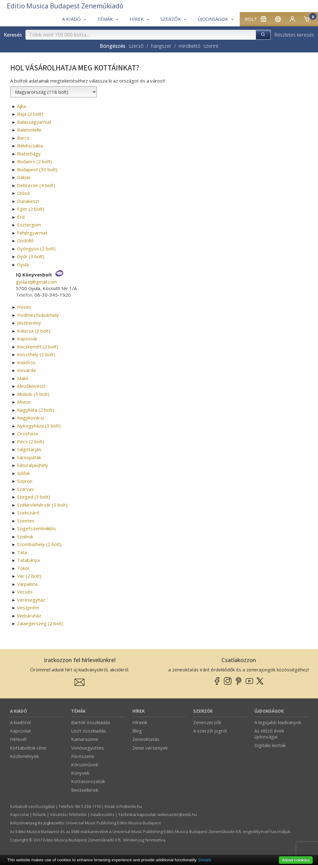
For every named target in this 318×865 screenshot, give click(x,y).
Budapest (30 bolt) (37, 169)
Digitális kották (270, 745)
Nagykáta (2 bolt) (35, 410)
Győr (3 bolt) (30, 256)
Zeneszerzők (207, 722)
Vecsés (25, 592)
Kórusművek (84, 764)
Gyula (23, 264)
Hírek (138, 711)
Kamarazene (84, 739)
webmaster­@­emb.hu (177, 814)
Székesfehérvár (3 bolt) (42, 505)
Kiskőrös (26, 362)
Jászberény (29, 323)
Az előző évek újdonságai (269, 734)
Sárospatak (29, 457)
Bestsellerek (84, 790)
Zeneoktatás (145, 739)
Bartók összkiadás (90, 722)
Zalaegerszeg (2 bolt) (40, 623)
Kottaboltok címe (28, 748)
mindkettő (189, 46)
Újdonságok (269, 711)
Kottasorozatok (88, 781)
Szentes (25, 521)
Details (204, 860)
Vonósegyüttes (87, 748)
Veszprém (28, 607)
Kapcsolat (20, 731)
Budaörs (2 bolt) (34, 161)
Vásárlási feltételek (68, 814)
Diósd (23, 193)
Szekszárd (28, 512)
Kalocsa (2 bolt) (33, 331)
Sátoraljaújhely (32, 465)
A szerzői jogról (210, 731)
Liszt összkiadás (88, 731)
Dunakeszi (28, 201)
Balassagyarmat (34, 122)
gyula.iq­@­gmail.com (36, 282)
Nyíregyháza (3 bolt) (39, 426)
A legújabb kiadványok (277, 722)
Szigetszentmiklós (36, 528)
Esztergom (29, 225)
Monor (24, 402)
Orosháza (27, 433)
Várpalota (27, 584)
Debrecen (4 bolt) (36, 185)
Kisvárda (26, 370)
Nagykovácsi (30, 418)
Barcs (23, 138)
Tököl (23, 568)
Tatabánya (28, 560)
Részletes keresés (294, 35)
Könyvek (80, 773)
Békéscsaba (30, 145)
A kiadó (18, 711)
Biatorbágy (29, 153)
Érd (21, 217)
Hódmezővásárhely (38, 315)
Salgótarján (29, 449)
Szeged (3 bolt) (33, 497)
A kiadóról (20, 722)
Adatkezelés (102, 814)
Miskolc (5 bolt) (33, 394)
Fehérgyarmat (32, 233)
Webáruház (29, 615)
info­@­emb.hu (129, 806)
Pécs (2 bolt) (30, 441)
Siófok (23, 473)
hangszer (161, 46)
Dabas (24, 177)
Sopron (24, 481)
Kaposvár (27, 338)
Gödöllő (25, 240)
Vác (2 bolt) (29, 576)
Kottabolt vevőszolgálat (32, 806)
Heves (24, 307)
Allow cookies (296, 860)
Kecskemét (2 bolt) (37, 346)
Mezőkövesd (31, 386)
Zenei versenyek (150, 748)
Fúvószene (82, 756)
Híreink (139, 722)
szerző (136, 46)
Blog (137, 731)
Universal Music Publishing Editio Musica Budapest (113, 823)
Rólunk (39, 814)
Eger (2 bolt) (30, 209)
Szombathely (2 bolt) (39, 544)
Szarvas (25, 489)
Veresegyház (31, 600)
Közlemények (24, 756)
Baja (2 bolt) (30, 114)
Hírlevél (18, 739)
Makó (23, 378)
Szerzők (203, 711)
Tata (22, 552)
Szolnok (25, 536)
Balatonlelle (29, 130)
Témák (78, 711)
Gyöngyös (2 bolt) (36, 248)
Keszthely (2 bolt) (36, 354)
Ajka (21, 106)
